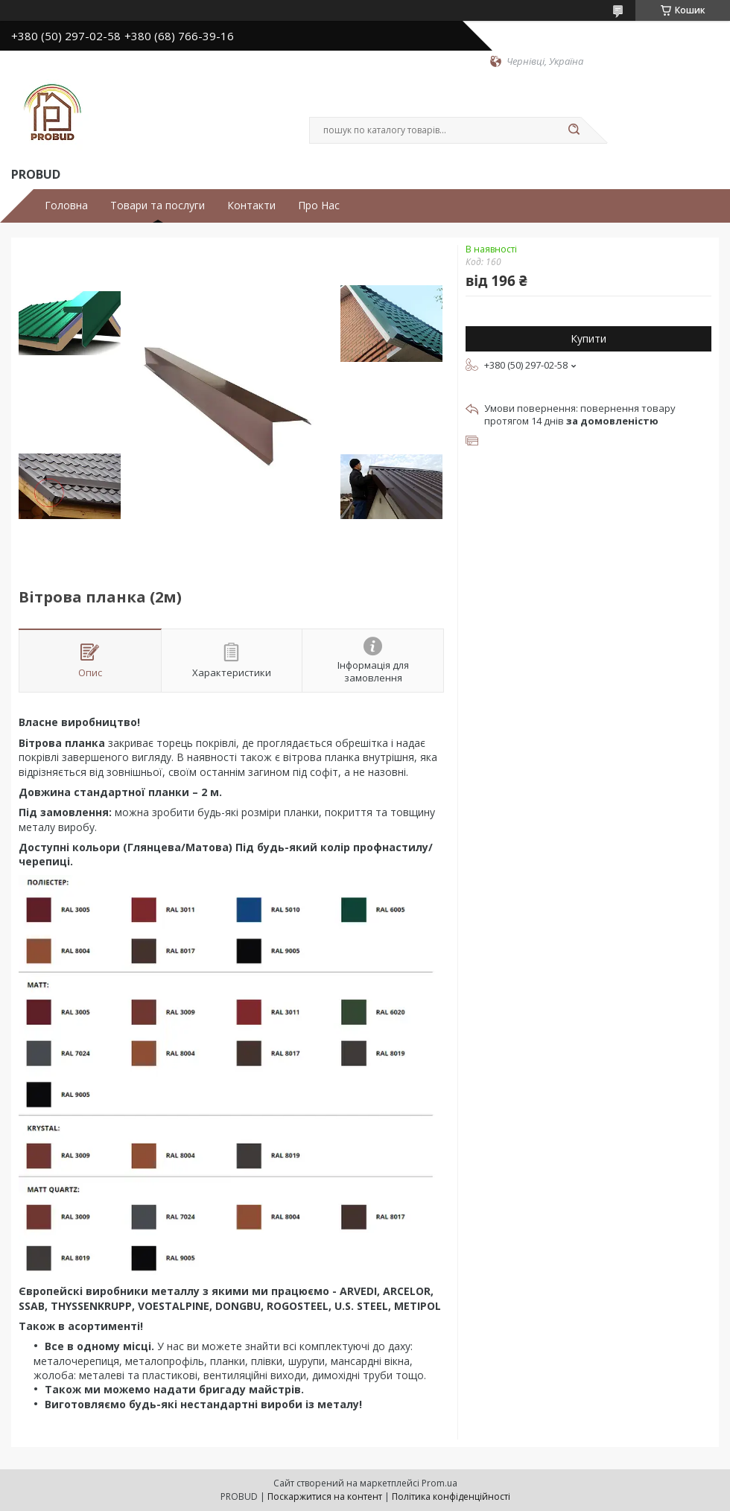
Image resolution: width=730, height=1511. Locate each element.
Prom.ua (439, 1483)
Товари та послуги (157, 205)
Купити (588, 338)
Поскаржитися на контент (324, 1496)
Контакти (251, 205)
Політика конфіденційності (451, 1496)
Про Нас (319, 205)
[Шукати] (573, 130)
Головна (66, 205)
